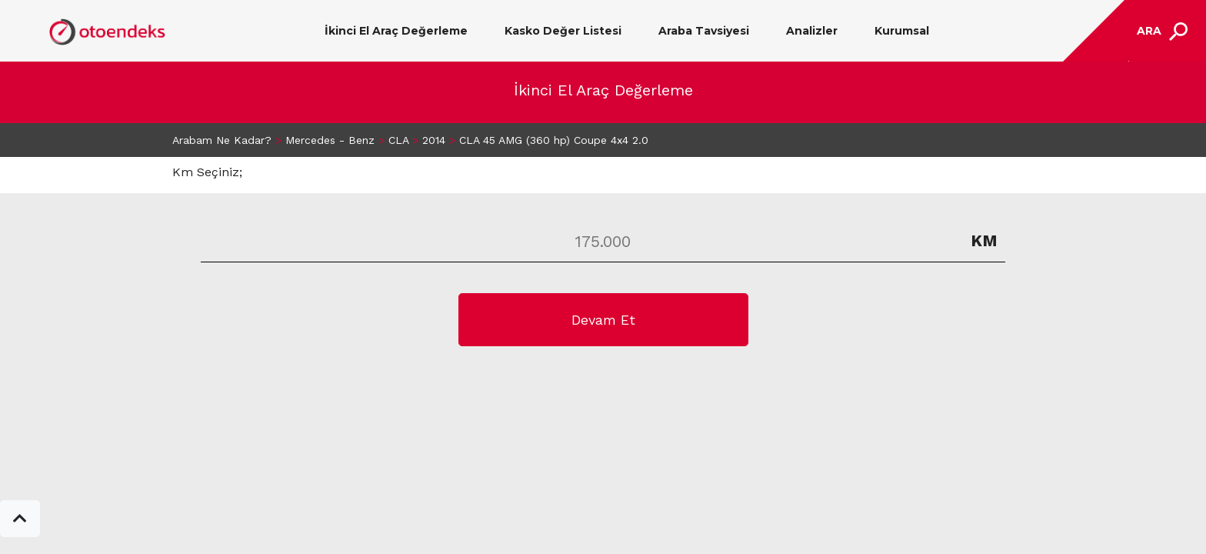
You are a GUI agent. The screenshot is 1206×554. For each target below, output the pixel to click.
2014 (433, 140)
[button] (20, 518)
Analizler (812, 31)
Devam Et (603, 320)
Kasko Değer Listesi (563, 31)
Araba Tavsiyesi (703, 31)
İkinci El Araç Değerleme (396, 31)
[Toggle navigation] (1160, 31)
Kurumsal (902, 31)
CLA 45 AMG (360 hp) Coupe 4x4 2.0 (553, 140)
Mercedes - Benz (330, 140)
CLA (398, 140)
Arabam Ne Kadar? (222, 140)
